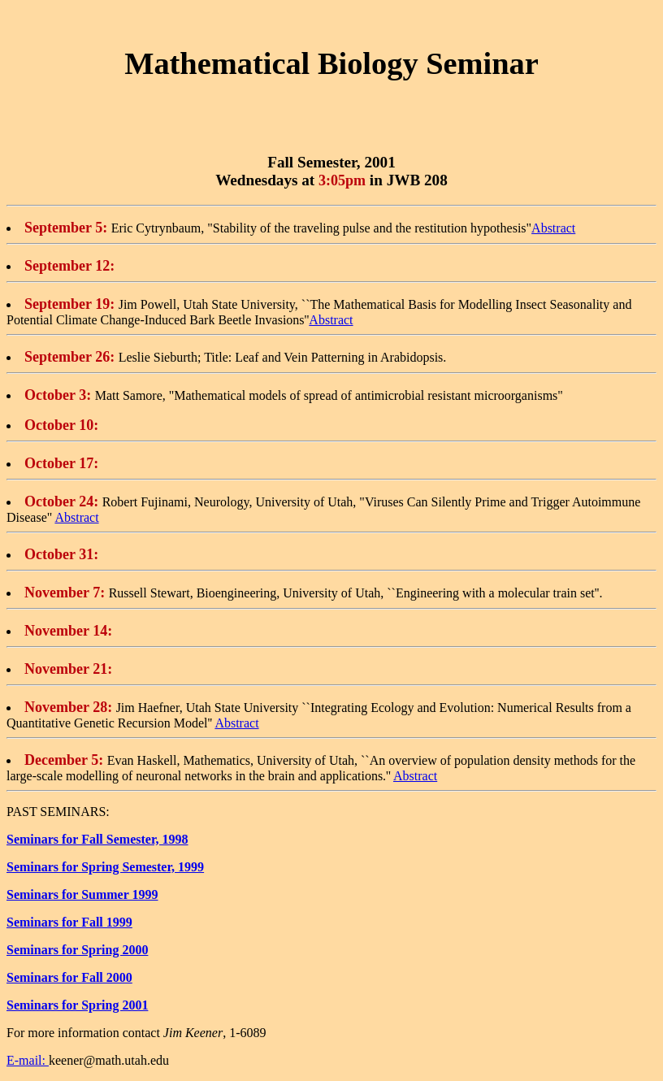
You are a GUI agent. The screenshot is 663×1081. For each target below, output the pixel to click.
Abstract (553, 228)
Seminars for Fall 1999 (69, 922)
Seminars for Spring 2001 (77, 1005)
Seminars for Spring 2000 (77, 950)
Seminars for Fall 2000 (69, 977)
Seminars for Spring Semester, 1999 (105, 867)
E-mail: (27, 1060)
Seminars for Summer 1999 (82, 894)
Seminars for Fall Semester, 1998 (97, 839)
